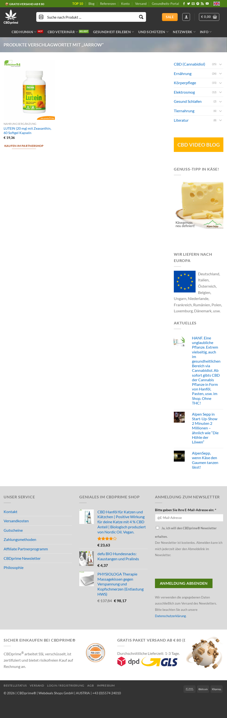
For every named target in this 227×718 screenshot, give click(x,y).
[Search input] (91, 17)
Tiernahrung (184, 110)
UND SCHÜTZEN (153, 32)
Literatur (181, 120)
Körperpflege (185, 82)
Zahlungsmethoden (20, 539)
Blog (91, 4)
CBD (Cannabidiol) (189, 64)
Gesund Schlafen (188, 101)
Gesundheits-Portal (165, 4)
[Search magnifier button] (141, 17)
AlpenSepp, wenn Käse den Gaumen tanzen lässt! (205, 460)
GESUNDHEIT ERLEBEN (113, 32)
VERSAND (37, 685)
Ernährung (182, 73)
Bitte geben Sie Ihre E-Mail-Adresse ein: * (185, 510)
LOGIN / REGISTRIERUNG (65, 685)
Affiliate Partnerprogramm (26, 548)
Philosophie (13, 567)
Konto (125, 4)
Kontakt (10, 511)
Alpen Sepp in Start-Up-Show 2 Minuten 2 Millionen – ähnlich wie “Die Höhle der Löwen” (205, 427)
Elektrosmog (184, 92)
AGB (90, 685)
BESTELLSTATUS (15, 685)
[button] (209, 17)
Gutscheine (13, 530)
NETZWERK (184, 32)
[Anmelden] (186, 17)
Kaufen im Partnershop (24, 145)
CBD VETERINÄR (63, 32)
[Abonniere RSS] (202, 4)
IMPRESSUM (106, 685)
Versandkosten (16, 520)
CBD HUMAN (24, 32)
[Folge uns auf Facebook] (184, 4)
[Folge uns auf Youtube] (207, 4)
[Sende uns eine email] (193, 4)
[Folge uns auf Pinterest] (197, 4)
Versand (140, 4)
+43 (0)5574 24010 (106, 693)
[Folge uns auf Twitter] (188, 4)
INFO (206, 32)
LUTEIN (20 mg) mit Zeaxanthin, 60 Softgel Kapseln (27, 130)
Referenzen (108, 4)
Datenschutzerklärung (170, 616)
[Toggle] (220, 64)
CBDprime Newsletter (22, 558)
